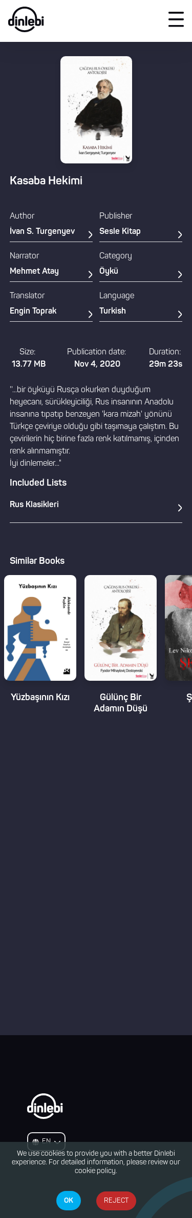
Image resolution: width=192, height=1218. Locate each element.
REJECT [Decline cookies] (116, 1201)
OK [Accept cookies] (68, 1200)
